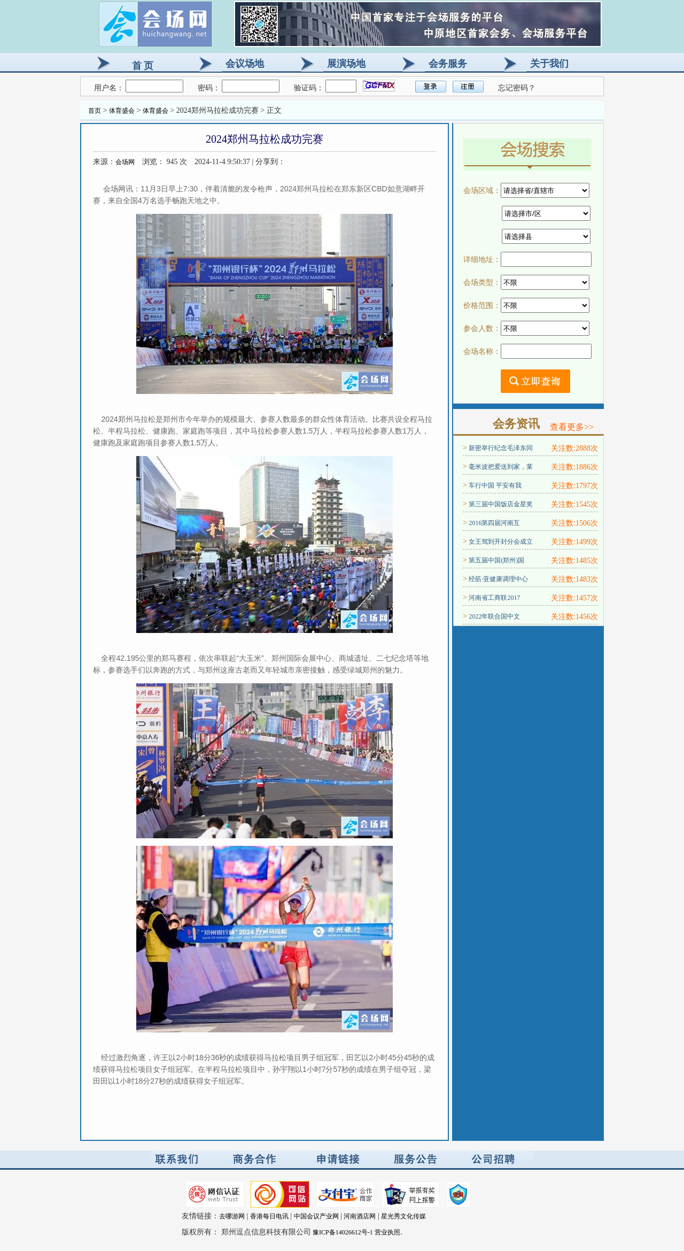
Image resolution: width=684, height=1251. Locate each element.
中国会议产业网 (316, 1216)
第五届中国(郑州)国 (496, 560)
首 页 (142, 65)
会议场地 (245, 63)
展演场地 (346, 63)
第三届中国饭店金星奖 (501, 504)
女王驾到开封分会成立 (501, 541)
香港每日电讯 (269, 1216)
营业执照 (387, 1232)
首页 (94, 110)
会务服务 (448, 63)
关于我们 (549, 63)
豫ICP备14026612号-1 (343, 1232)
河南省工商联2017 (494, 597)
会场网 (125, 162)
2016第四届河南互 (494, 523)
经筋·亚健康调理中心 (498, 579)
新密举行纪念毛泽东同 (501, 448)
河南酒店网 (360, 1216)
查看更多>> (572, 426)
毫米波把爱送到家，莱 (501, 466)
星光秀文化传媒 (403, 1216)
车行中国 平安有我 (495, 485)
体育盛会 (122, 110)
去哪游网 (232, 1216)
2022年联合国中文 (494, 616)
